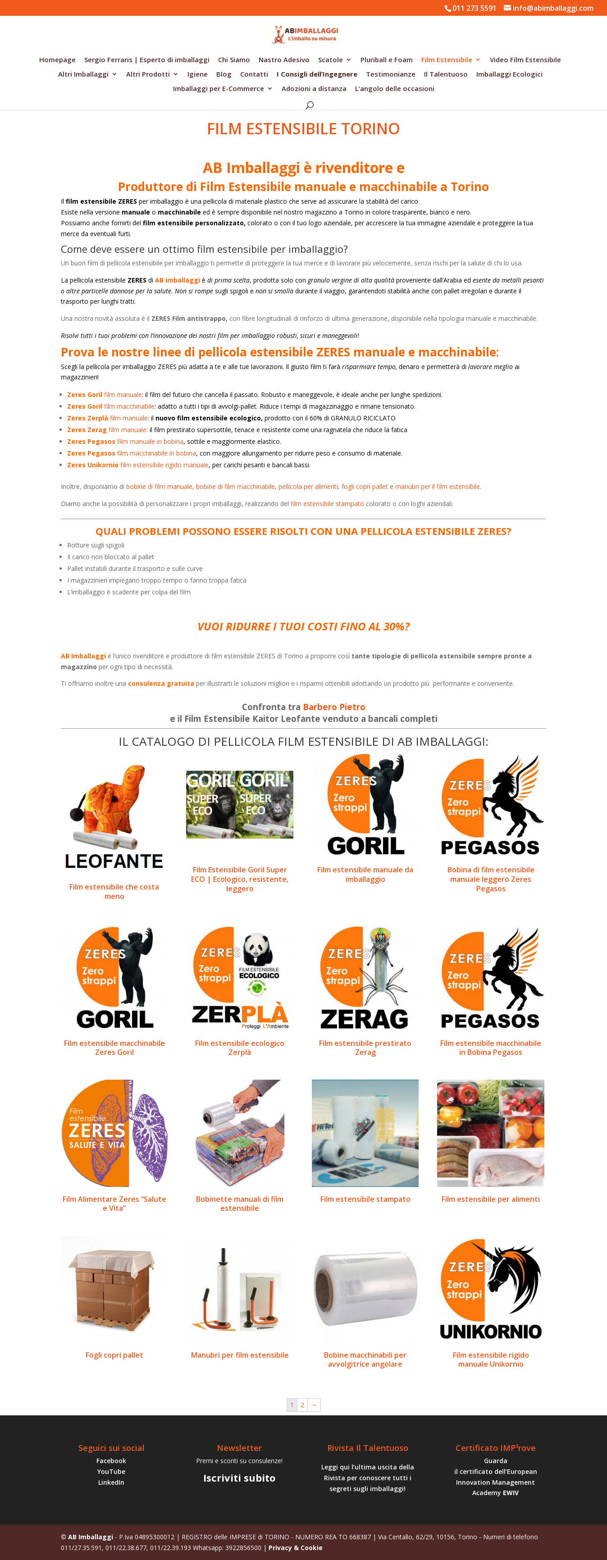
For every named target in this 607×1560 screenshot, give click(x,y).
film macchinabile (111, 406)
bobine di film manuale (159, 486)
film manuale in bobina (125, 441)
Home (69, 111)
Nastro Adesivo (284, 60)
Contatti (254, 74)
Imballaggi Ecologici (509, 74)
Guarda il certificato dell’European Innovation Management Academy (495, 1476)
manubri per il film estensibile (437, 486)
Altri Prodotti (148, 74)
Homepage (57, 60)
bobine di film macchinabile (235, 486)
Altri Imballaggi (83, 74)
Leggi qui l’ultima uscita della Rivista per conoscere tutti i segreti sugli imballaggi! (367, 1478)
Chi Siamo (234, 60)
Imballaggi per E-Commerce (218, 89)
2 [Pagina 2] (302, 1404)
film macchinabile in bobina (131, 453)
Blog (224, 74)
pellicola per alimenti (308, 486)
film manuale (104, 394)
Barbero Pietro (334, 706)
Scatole (330, 60)
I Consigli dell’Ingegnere (317, 74)
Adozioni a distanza (314, 89)
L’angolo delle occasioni (394, 89)
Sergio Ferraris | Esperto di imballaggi (147, 60)
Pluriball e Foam (387, 60)
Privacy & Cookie (296, 1547)
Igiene (197, 74)
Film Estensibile (446, 60)
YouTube (111, 1471)
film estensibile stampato (327, 503)
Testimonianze (390, 74)
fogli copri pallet (365, 486)
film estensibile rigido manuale (138, 465)
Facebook (111, 1460)
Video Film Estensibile (525, 60)
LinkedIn (111, 1482)
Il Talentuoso (446, 74)
